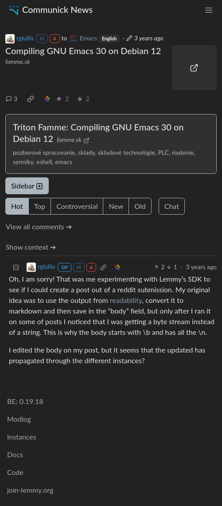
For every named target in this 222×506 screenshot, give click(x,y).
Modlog (19, 419)
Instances (21, 436)
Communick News (50, 9)
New (116, 206)
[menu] (209, 9)
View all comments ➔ (39, 226)
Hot (17, 206)
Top (40, 206)
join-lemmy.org (30, 490)
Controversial (76, 206)
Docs (15, 454)
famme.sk (17, 61)
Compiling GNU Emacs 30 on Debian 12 (83, 50)
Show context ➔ (31, 247)
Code (15, 472)
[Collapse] (16, 267)
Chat (171, 206)
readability (126, 300)
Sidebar (27, 185)
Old (139, 206)
